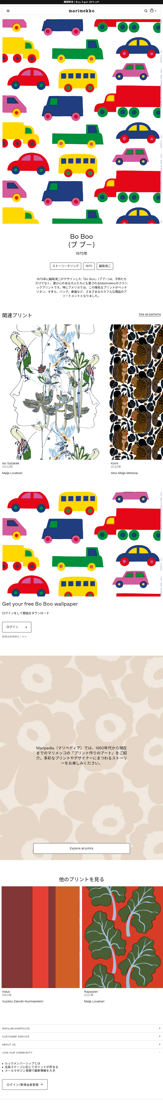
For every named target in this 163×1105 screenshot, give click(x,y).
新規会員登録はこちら (14, 636)
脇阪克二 (105, 266)
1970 (89, 266)
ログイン (12, 627)
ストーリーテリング (65, 266)
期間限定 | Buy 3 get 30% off (81, 2)
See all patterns (150, 314)
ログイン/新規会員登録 (23, 1085)
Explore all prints (81, 848)
